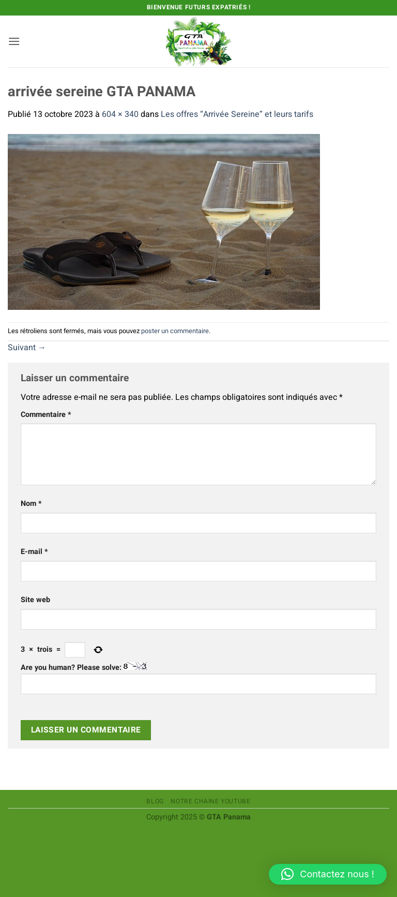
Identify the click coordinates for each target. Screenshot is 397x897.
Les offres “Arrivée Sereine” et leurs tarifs (237, 114)
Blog (154, 801)
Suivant (27, 347)
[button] (14, 41)
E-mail (34, 551)
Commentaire (46, 414)
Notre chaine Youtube (210, 801)
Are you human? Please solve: (198, 678)
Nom (31, 503)
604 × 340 (120, 114)
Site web (35, 599)
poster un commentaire (175, 331)
